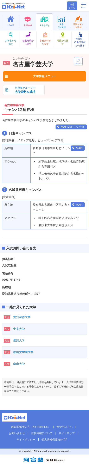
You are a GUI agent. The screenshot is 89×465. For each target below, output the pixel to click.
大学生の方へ (64, 426)
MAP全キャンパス (72, 127)
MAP (79, 148)
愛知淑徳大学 (22, 317)
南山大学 (19, 363)
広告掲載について (42, 433)
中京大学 (19, 328)
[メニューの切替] (83, 5)
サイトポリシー (26, 439)
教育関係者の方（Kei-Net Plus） (30, 426)
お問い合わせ (17, 433)
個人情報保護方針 (52, 439)
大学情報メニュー (44, 76)
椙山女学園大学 (23, 352)
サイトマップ (67, 433)
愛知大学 (19, 340)
